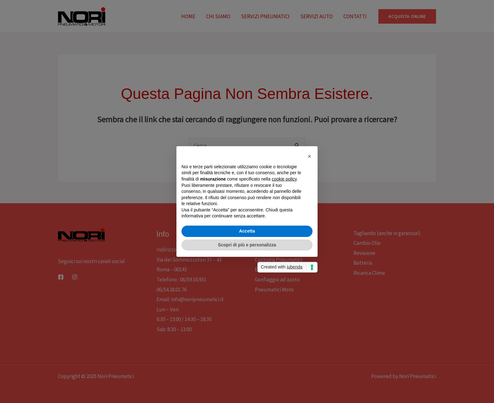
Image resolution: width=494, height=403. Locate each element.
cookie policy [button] (284, 178)
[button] (309, 156)
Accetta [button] (247, 230)
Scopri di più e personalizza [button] (247, 244)
